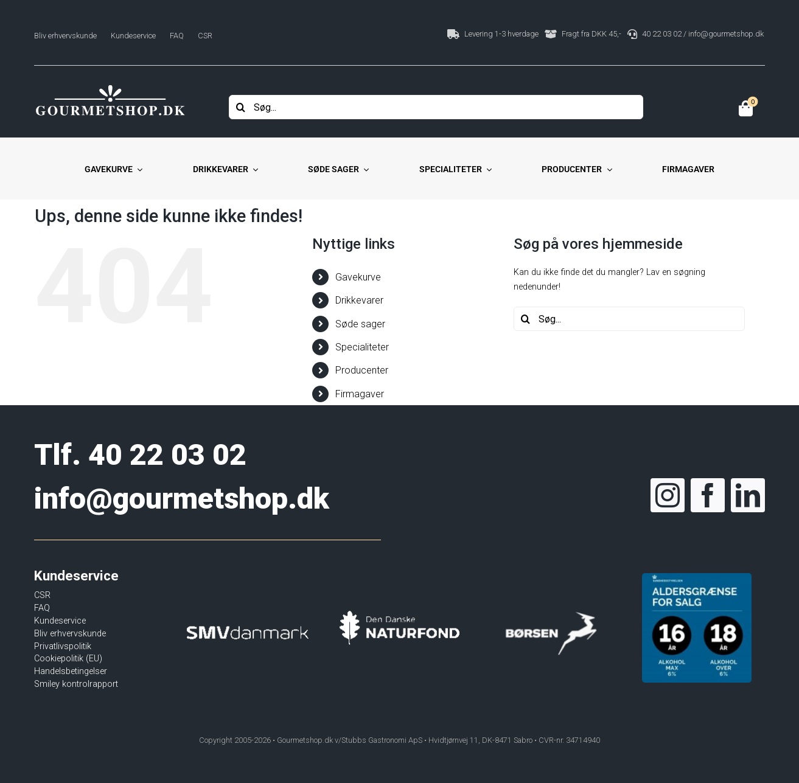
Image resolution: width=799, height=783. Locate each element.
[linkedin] (748, 495)
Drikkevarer (359, 300)
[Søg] (241, 107)
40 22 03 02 (167, 454)
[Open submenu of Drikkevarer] (253, 169)
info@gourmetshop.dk (181, 498)
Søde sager (360, 324)
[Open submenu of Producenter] (607, 169)
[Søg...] (436, 107)
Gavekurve (358, 277)
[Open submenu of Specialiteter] (487, 169)
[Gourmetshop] (110, 87)
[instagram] (668, 495)
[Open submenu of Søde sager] (364, 169)
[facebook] (708, 495)
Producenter (361, 370)
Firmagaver (359, 394)
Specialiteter (362, 347)
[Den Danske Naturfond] (399, 602)
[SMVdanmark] (247, 607)
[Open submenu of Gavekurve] (137, 169)
